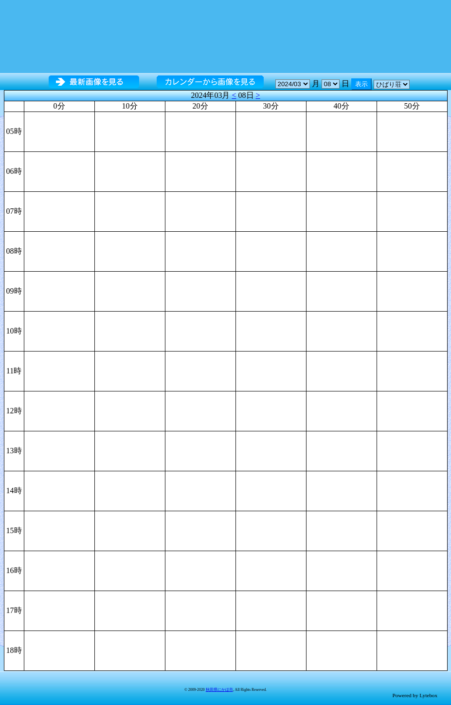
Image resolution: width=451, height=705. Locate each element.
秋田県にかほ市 (219, 689)
